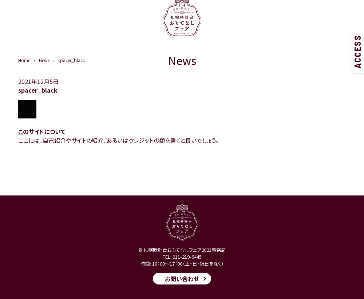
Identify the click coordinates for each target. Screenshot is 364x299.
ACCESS (357, 51)
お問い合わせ (182, 278)
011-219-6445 (187, 256)
